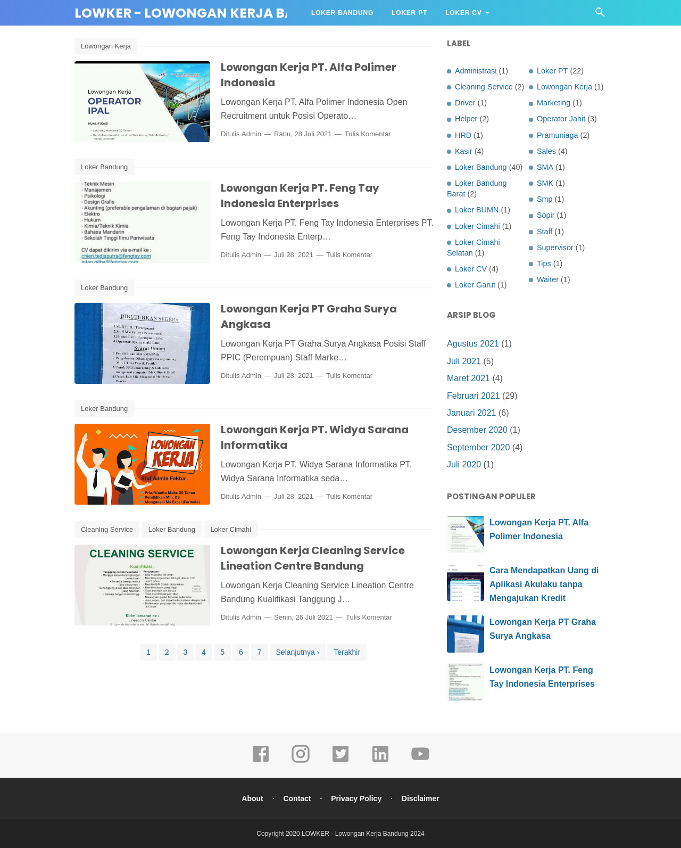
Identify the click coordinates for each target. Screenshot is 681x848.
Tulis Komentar (368, 134)
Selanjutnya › (298, 652)
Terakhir (347, 652)
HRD (463, 135)
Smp (545, 199)
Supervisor (555, 247)
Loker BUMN (477, 209)
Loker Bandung (342, 13)
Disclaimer (420, 798)
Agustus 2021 (473, 343)
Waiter (548, 279)
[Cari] (600, 15)
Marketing (553, 102)
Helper (466, 118)
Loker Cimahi (230, 529)
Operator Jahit (561, 118)
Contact (297, 798)
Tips (544, 263)
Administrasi (475, 71)
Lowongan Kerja (106, 46)
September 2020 (478, 447)
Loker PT (409, 13)
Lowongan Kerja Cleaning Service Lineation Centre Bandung (313, 558)
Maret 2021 (468, 378)
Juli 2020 (464, 464)
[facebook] (260, 761)
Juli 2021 (464, 361)
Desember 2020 (477, 429)
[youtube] (420, 761)
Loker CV (463, 13)
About (252, 798)
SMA (545, 167)
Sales (546, 151)
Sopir (546, 215)
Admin (251, 134)
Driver (465, 102)
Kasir (463, 151)
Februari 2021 (473, 395)
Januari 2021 (471, 412)
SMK (545, 183)
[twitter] (340, 761)
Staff (544, 231)
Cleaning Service (107, 529)
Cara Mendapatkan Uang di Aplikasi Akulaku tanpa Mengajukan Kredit (544, 584)
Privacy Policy (356, 798)
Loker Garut (475, 285)
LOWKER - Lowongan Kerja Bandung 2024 (227, 13)
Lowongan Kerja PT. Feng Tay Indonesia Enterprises (300, 195)
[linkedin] (380, 761)
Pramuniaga (557, 135)
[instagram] (300, 761)
